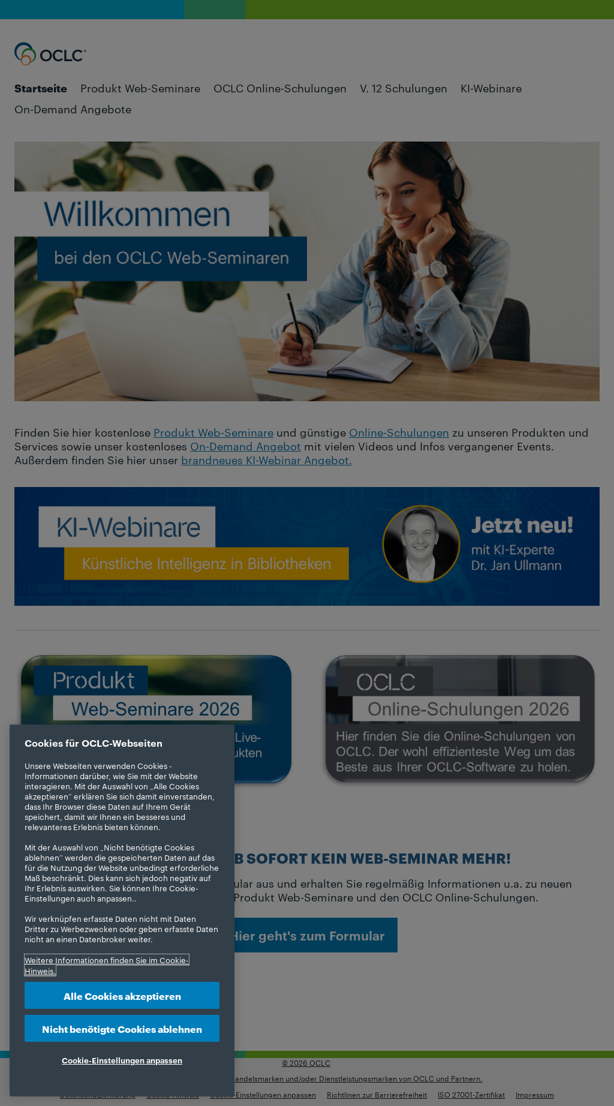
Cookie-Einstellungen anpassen (122, 1059)
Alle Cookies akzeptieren (122, 995)
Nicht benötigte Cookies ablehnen (122, 1028)
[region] (122, 910)
